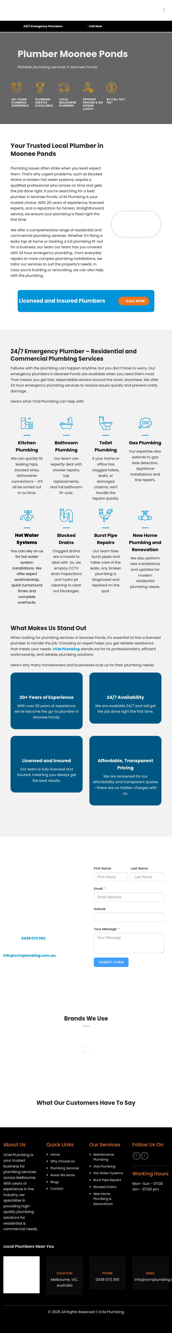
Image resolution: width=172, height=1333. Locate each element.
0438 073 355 (107, 1279)
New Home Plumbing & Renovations (103, 1199)
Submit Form (111, 962)
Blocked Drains (104, 1187)
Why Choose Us (62, 1161)
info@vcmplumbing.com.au (29, 955)
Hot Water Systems (108, 1173)
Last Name (139, 868)
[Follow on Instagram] (144, 1155)
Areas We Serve (62, 1175)
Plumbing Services (64, 1168)
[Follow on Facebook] (136, 1155)
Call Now (95, 26)
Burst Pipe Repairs (107, 1180)
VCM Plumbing (66, 649)
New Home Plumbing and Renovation (145, 542)
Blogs (54, 1182)
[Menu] (166, 9)
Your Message (105, 929)
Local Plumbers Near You (28, 1246)
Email (98, 888)
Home (55, 1154)
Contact (56, 1188)
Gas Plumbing (145, 443)
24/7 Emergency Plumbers (43, 26)
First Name (102, 868)
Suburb (99, 909)
